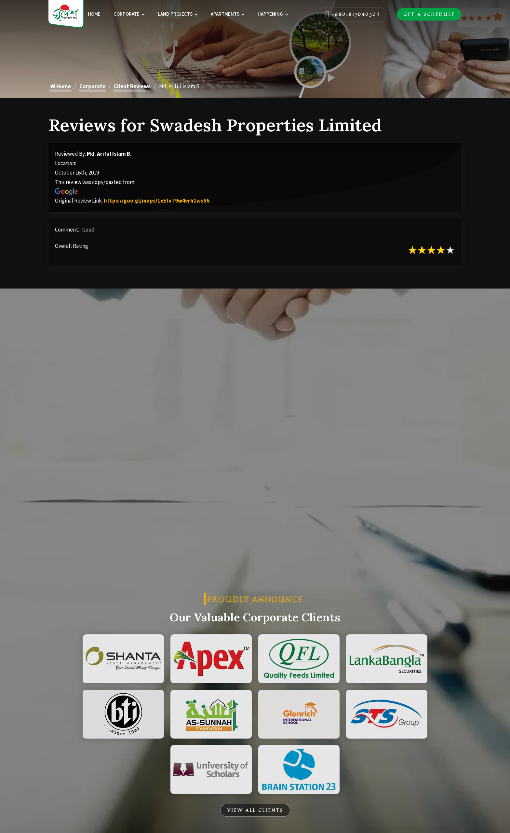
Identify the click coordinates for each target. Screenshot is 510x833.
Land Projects (175, 14)
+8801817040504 (352, 14)
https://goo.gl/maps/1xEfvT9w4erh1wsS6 (156, 200)
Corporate (127, 14)
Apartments (225, 14)
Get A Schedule (429, 14)
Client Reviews (132, 86)
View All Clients (255, 810)
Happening (270, 14)
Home (94, 14)
